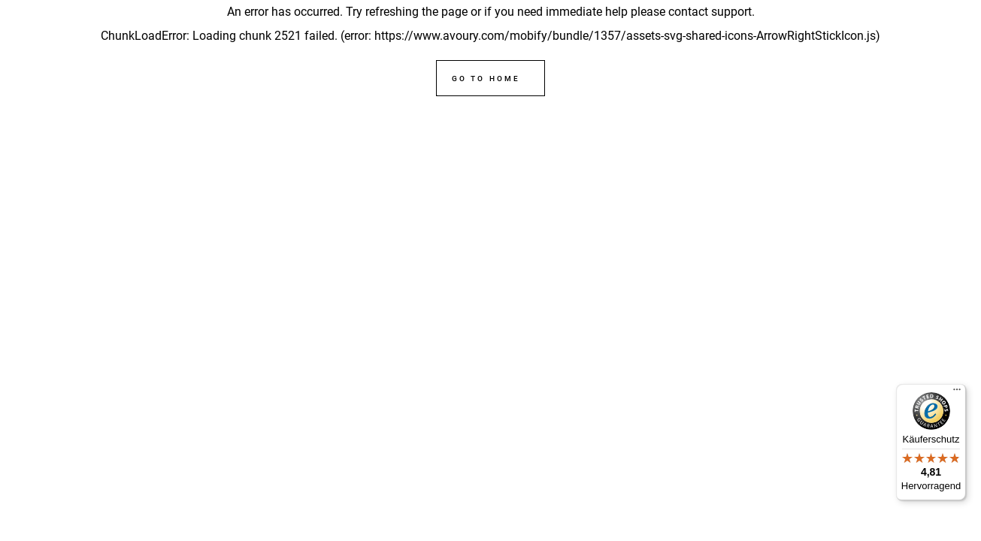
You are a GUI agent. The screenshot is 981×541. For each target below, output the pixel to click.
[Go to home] (490, 78)
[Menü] (957, 393)
